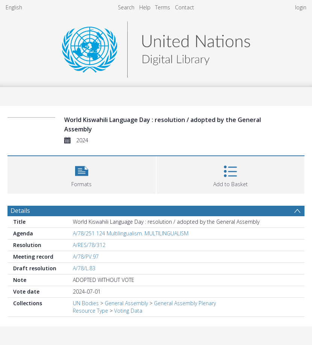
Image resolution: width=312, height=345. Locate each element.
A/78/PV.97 (86, 256)
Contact (184, 7)
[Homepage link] (156, 47)
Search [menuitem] (126, 7)
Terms (162, 7)
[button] (82, 174)
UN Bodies (86, 303)
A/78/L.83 (84, 268)
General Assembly (126, 303)
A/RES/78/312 (89, 245)
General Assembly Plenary (185, 303)
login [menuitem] (300, 7)
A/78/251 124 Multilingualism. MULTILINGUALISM (130, 233)
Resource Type (90, 310)
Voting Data (128, 310)
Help (145, 7)
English (14, 7)
